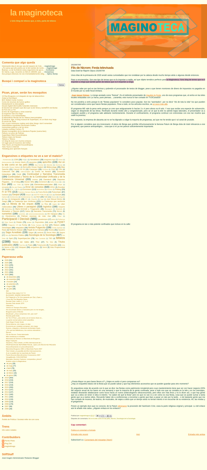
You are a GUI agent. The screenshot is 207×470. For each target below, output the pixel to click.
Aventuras (59, 165)
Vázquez (22, 247)
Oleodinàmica (11, 216)
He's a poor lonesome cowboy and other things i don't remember (27, 123)
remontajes (6, 228)
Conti (19, 174)
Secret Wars (51, 233)
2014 (7, 390)
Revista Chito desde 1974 (15, 303)
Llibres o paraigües (26, 206)
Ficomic (49, 189)
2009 (7, 402)
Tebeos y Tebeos (8, 139)
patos (53, 219)
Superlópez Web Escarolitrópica (14, 135)
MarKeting (8, 209)
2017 (7, 382)
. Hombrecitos (6, 159)
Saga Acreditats (14, 232)
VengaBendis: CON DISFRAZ (16, 357)
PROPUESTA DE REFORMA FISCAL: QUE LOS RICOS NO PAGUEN (31, 345)
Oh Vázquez (52, 214)
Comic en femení (43, 171)
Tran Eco (22, 245)
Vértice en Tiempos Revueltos (16, 307)
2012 (7, 394)
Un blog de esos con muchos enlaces (16, 141)
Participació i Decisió (15, 219)
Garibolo (5, 195)
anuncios (33, 162)
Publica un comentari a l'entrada (83, 430)
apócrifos (47, 162)
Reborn (56, 225)
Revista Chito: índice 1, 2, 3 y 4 (17, 301)
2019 (7, 378)
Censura (45, 169)
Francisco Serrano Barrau (26, 192)
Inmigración (15, 199)
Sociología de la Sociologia (126, 418)
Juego (4, 201)
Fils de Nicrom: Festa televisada (17, 334)
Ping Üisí (8, 444)
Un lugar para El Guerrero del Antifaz (16, 143)
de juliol (10, 289)
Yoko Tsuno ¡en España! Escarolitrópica (17, 145)
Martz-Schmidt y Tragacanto (27, 209)
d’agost (9, 286)
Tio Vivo (49, 242)
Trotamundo (41, 245)
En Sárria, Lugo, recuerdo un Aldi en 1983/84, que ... (22, 72)
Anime (60, 159)
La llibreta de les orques (20, 204)
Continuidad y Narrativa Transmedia (46, 174)
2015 (7, 387)
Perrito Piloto (10, 441)
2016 (7, 385)
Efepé (60, 184)
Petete (19, 222)
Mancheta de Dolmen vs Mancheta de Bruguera (23, 338)
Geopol (15, 194)
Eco (4, 184)
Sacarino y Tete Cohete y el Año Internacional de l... (24, 342)
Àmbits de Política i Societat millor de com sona (20, 419)
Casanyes (33, 169)
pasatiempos (43, 219)
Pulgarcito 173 (13, 225)
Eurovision (27, 189)
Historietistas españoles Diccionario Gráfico (19, 125)
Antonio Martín (20, 162)
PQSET (61, 222)
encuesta (5, 187)
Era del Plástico (17, 187)
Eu (19, 189)
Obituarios (9, 305)
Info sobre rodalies (9, 430)
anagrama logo (49, 160)
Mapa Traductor (11, 341)
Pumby (24, 225)
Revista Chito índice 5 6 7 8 (15, 293)
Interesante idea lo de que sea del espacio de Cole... (22, 66)
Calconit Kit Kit (19, 169)
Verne (45, 247)
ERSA (52, 187)
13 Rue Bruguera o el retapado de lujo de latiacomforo (23, 96)
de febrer (10, 373)
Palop (59, 216)
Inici (138, 434)
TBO (50, 238)
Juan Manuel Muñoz (54, 199)
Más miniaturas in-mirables (15, 336)
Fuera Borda (43, 192)
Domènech (43, 182)
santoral (40, 233)
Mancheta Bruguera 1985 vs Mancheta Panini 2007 (24, 349)
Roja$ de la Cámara (35, 230)
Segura (62, 233)
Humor (54, 197)
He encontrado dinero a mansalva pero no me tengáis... (25, 310)
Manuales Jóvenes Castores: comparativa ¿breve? (24, 359)
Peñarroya (61, 219)
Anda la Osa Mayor (9, 98)
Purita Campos (36, 225)
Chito (53, 169)
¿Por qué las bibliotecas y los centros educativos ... (24, 330)
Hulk (46, 197)
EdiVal (27, 185)
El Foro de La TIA (9, 110)
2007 (7, 406)
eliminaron (122, 406)
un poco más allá (160, 104)
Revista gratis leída (12, 316)
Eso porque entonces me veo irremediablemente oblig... (24, 74)
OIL (63, 214)
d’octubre (10, 282)
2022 (7, 270)
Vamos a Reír (9, 247)
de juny (9, 364)
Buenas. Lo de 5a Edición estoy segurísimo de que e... (23, 70)
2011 (7, 397)
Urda (63, 245)
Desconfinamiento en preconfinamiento (19, 347)
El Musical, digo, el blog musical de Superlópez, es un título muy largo (29, 120)
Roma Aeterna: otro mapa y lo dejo (18, 324)
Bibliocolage (52, 167)
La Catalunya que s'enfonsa (24, 201)
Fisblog (58, 189)
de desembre (12, 277)
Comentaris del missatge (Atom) (98, 440)
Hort (38, 197)
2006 (7, 409)
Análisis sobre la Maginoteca (16, 361)
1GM (16, 160)
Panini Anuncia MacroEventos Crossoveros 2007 (23, 355)
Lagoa (54, 204)
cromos (35, 180)
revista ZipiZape (57, 228)
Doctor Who (29, 182)
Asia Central (39, 165)
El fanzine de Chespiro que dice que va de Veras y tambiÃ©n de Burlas (29, 108)
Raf (46, 225)
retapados (20, 228)
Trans (30, 245)
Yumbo (8, 250)
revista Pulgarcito (36, 227)
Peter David (9, 222)
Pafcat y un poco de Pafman (13, 133)
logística (47, 206)
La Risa (44, 204)
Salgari (31, 233)
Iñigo (6, 199)
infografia (62, 197)
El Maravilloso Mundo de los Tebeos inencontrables (22, 118)
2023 (7, 267)
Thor (37, 242)
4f (23, 159)
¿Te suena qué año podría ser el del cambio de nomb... (23, 68)
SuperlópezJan (24, 238)
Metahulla (59, 209)
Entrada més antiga (196, 434)
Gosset (58, 195)
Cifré (60, 169)
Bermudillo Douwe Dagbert (33, 167)
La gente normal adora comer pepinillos (20, 320)
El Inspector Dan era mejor (12, 114)
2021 (7, 272)
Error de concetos (35, 187)
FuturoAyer (56, 192)
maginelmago (10, 446)
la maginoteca (36, 12)
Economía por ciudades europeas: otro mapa (22, 326)
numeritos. (22, 214)
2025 (7, 263)
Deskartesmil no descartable (13, 104)
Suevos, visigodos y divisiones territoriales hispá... (23, 328)
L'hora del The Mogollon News (16, 299)
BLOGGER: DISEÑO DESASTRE (18, 295)
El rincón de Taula (9, 121)
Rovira (51, 230)
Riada (4, 230)
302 (7, 291)
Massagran (48, 209)
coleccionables (25, 171)
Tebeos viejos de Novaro (11, 137)
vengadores (35, 247)
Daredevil (47, 179)
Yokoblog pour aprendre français (14, 149)
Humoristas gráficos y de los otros (15, 127)
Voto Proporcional (57, 247)
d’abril (9, 368)
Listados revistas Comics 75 (13, 129)
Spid (11, 238)
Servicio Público (17, 235)
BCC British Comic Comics (12, 100)
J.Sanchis (34, 199)
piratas (29, 222)
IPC (26, 199)
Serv (6, 235)
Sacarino (61, 230)
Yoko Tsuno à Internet (10, 147)
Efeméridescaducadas (43, 184)
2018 (7, 380)
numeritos (7, 214)
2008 (7, 404)
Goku (50, 195)
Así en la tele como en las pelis (99, 418)
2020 (7, 275)
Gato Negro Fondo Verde (15, 322)
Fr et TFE (7, 192)
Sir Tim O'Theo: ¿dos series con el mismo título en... (24, 318)
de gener (10, 375)
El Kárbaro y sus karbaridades (14, 116)
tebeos (60, 238)
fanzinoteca (40, 189)
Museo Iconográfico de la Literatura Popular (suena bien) (24, 131)
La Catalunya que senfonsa (53, 201)
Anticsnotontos (7, 162)
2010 (7, 399)
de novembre (12, 279)
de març (10, 371)
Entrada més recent (79, 434)
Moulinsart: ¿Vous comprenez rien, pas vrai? (21, 314)
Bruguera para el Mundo (14, 312)
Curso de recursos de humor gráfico (16, 102)
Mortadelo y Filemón (10, 211)
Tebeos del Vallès (20, 242)
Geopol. (28, 195)
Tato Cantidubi (40, 238)
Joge (41, 199)
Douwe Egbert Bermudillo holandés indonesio (19, 106)
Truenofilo (53, 245)
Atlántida (49, 165)
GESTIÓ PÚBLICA (40, 195)
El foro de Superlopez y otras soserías (17, 112)
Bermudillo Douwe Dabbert (11, 167)
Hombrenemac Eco (27, 197)
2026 (7, 260)
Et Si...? (12, 189)
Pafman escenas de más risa (36, 216)
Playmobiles (39, 222)
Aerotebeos (35, 160)
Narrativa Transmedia (43, 211)
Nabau (27, 211)
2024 (7, 265)
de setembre (11, 284)
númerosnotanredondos (36, 214)
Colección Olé (8, 171)
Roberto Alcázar (16, 230)
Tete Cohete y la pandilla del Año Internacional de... (24, 351)
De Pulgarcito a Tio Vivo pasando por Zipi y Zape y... (24, 297)
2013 (7, 392)
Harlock (4, 197)
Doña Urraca (54, 182)
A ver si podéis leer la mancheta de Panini (21, 353)
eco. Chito (17, 184)
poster (51, 222)
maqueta (61, 207)
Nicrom (113, 418)
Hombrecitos (14, 197)
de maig (10, 366)
